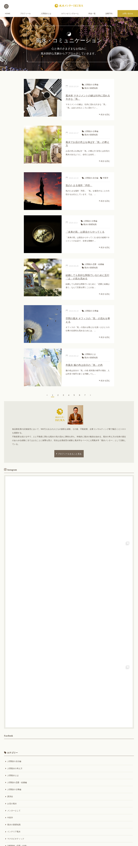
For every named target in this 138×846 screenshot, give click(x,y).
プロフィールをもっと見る (70, 454)
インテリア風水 (13, 832)
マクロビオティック (15, 839)
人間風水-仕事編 (14, 789)
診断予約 (109, 14)
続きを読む (105, 114)
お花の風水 (12, 804)
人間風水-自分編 (14, 761)
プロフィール (25, 14)
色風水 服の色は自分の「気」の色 (84, 365)
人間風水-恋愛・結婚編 (17, 782)
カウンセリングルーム (70, 14)
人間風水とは (46, 14)
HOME (7, 14)
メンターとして (13, 811)
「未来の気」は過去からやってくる (85, 232)
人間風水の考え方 (14, 768)
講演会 (10, 796)
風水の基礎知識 (13, 825)
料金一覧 (92, 14)
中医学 (10, 818)
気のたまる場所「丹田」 (79, 185)
